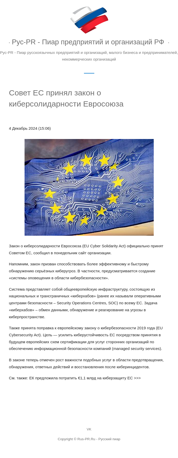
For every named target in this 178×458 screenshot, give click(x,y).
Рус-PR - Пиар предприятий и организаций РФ (88, 42)
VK (89, 429)
